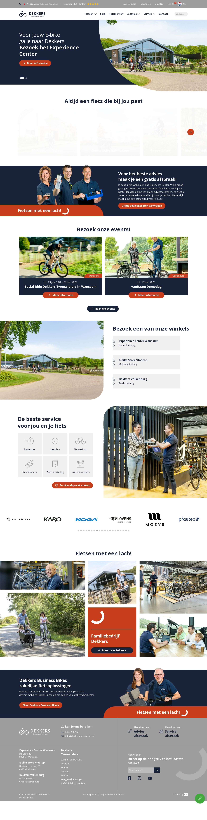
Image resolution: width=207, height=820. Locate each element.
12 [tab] (107, 535)
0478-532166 (72, 736)
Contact (163, 16)
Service (64, 779)
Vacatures (146, 4)
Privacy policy (89, 798)
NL (182, 4)
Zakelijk (159, 4)
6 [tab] (91, 535)
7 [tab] (94, 535)
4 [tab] (86, 535)
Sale (102, 16)
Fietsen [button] (89, 16)
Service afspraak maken (75, 489)
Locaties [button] (132, 16)
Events (171, 3)
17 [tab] (120, 535)
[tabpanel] (103, 56)
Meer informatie (37, 67)
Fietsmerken (116, 16)
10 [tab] (102, 535)
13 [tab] (110, 535)
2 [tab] (26, 82)
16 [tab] (118, 535)
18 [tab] (123, 535)
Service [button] (148, 16)
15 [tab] (115, 535)
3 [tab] (83, 535)
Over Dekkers (129, 4)
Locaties (65, 767)
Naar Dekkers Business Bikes (41, 709)
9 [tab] (99, 535)
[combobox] (182, 4)
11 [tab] (105, 535)
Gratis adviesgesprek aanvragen (142, 210)
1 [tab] (22, 82)
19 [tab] (126, 535)
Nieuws (65, 775)
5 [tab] (89, 535)
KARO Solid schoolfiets (73, 787)
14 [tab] (113, 535)
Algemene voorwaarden (112, 798)
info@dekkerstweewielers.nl (80, 740)
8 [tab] (97, 535)
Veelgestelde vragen (72, 783)
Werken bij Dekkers (71, 763)
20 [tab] (128, 535)
